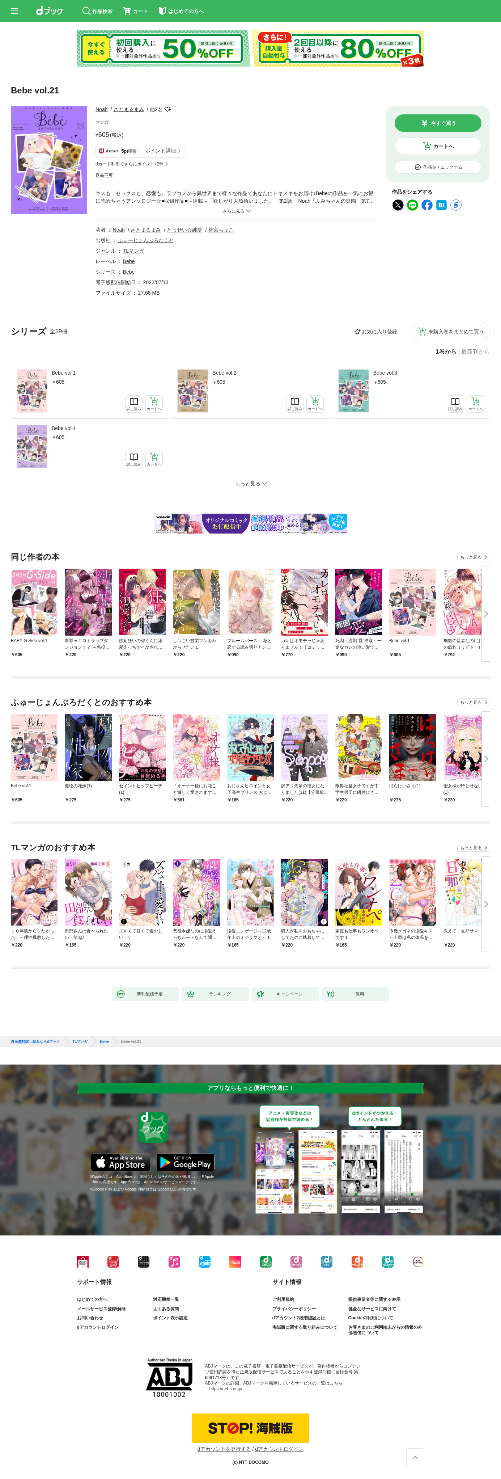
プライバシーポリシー (294, 1308)
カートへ (443, 146)
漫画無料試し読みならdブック (35, 1042)
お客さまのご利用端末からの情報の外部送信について (385, 1330)
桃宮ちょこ (221, 230)
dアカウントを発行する (224, 1449)
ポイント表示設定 (170, 1317)
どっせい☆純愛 (184, 230)
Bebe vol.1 (64, 373)
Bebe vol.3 (385, 373)
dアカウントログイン (98, 1327)
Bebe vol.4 (64, 428)
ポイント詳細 (160, 150)
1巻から (446, 352)
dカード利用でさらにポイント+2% (129, 164)
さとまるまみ (129, 109)
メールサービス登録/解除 (101, 1308)
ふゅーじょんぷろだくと (146, 240)
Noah (101, 109)
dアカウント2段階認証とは (298, 1317)
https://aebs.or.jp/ (225, 1388)
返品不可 (104, 175)
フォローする (167, 109)
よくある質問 (166, 1308)
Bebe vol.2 (224, 373)
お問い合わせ (90, 1317)
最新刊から (475, 352)
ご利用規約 (283, 1299)
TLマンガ (133, 251)
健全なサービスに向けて (372, 1308)
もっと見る (471, 557)
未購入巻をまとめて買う (456, 331)
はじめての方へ (92, 1299)
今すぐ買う (443, 123)
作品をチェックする (442, 167)
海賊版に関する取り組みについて (304, 1327)
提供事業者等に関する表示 (374, 1299)
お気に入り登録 (379, 331)
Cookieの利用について (370, 1317)
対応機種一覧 (166, 1299)
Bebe (129, 261)
